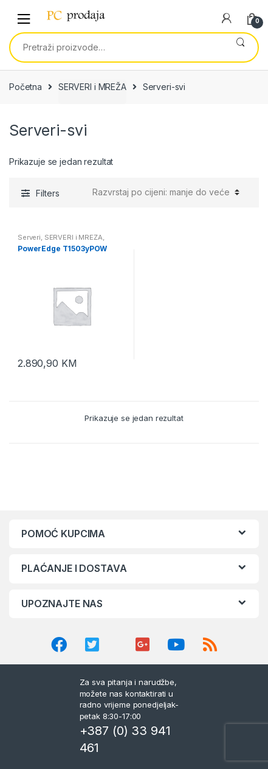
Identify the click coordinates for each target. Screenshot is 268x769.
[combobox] (116, 47)
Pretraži (240, 47)
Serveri (29, 237)
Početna (25, 87)
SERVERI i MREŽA (92, 87)
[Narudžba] (164, 192)
